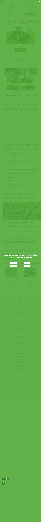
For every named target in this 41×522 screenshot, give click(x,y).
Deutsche (27, 265)
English (13, 265)
